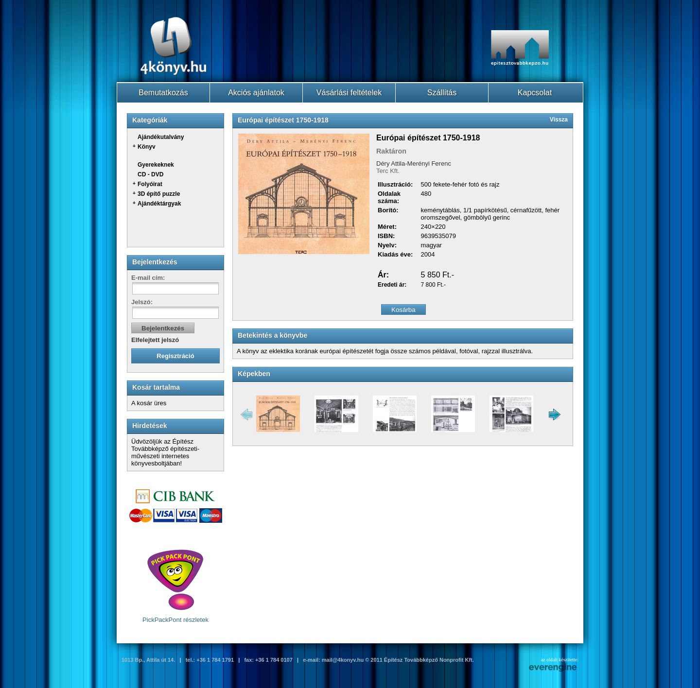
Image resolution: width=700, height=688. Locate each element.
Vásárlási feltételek (349, 92)
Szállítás (441, 92)
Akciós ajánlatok (256, 92)
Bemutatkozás (163, 92)
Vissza (559, 119)
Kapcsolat (535, 92)
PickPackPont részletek (175, 586)
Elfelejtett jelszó (155, 340)
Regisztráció (175, 356)
